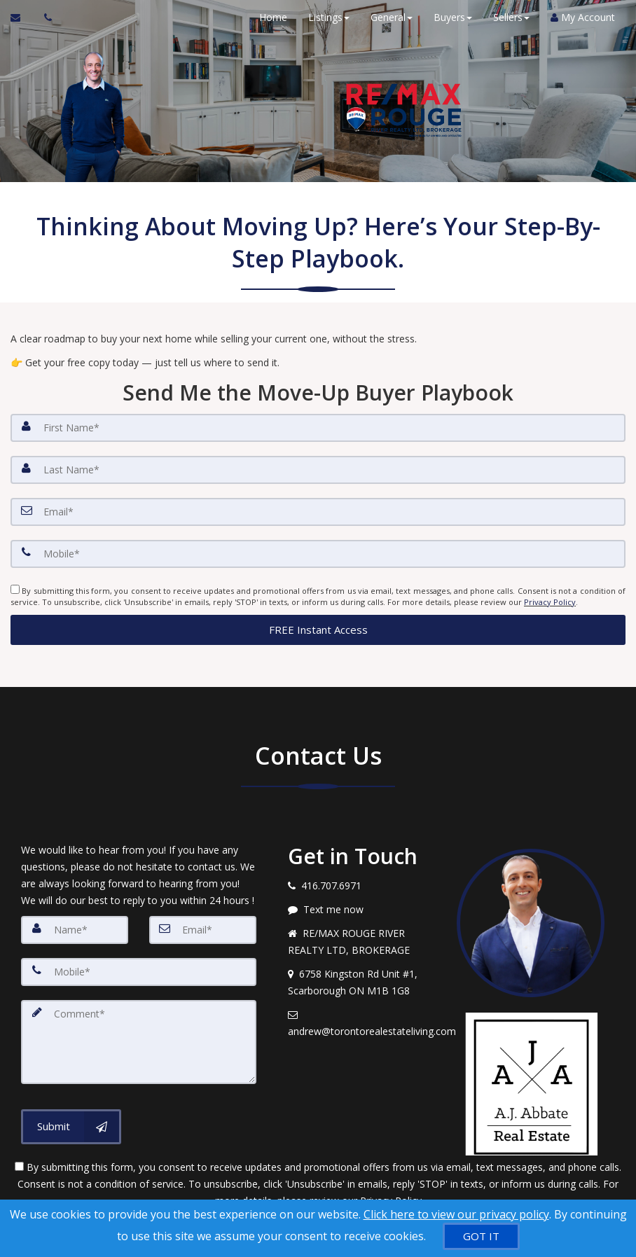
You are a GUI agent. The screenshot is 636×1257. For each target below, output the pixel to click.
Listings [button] (329, 17)
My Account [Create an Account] (583, 17)
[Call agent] (44, 17)
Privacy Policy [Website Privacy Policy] (550, 602)
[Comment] (138, 1042)
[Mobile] (318, 554)
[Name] (74, 930)
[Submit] (71, 1126)
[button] (318, 629)
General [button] (392, 17)
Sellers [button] (511, 17)
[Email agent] (362, 1023)
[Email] (318, 512)
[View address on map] (362, 982)
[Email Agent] (22, 17)
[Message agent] (362, 909)
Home (273, 17)
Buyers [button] (453, 17)
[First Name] (318, 428)
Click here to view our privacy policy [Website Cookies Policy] (456, 1214)
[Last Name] (318, 470)
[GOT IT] (481, 1236)
